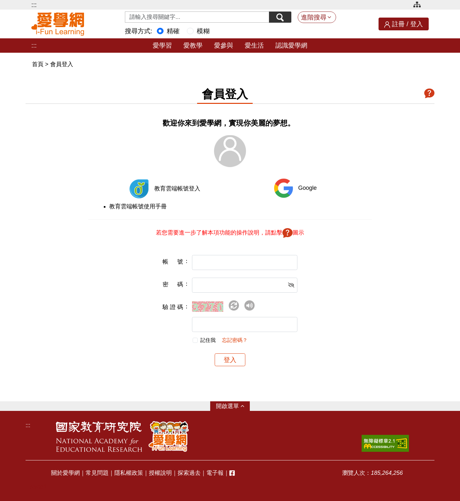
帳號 (173, 261)
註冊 (398, 23)
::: (34, 4)
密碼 (173, 284)
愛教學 (193, 45)
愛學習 (162, 45)
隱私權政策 (128, 473)
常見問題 (97, 473)
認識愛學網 (291, 45)
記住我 (208, 340)
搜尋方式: (138, 31)
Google (307, 188)
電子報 (215, 473)
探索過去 (189, 473)
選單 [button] (233, 406)
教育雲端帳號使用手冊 (138, 206)
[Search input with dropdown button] (197, 17)
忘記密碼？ (235, 340)
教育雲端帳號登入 (177, 188)
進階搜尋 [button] (313, 17)
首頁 (38, 64)
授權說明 (160, 473)
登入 (416, 23)
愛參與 (223, 45)
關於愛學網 (65, 473)
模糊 (203, 31)
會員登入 (61, 64)
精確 (173, 31)
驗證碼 (173, 307)
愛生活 (254, 45)
